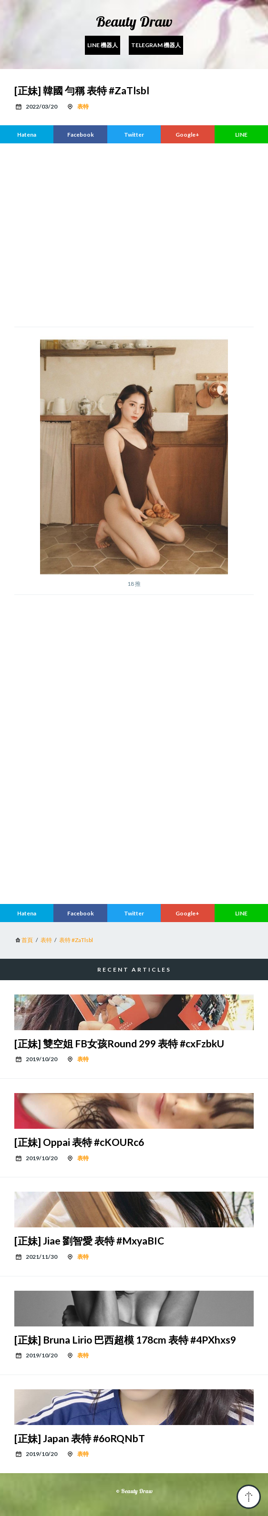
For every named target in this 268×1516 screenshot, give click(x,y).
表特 (83, 106)
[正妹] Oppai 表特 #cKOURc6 (79, 1142)
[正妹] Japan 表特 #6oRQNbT (79, 1438)
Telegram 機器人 (156, 45)
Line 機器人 (102, 45)
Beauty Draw (134, 21)
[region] (134, 234)
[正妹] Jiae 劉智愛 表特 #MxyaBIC (89, 1240)
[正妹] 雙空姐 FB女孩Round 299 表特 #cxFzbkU (119, 1043)
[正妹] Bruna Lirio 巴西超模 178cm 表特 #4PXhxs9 (125, 1339)
